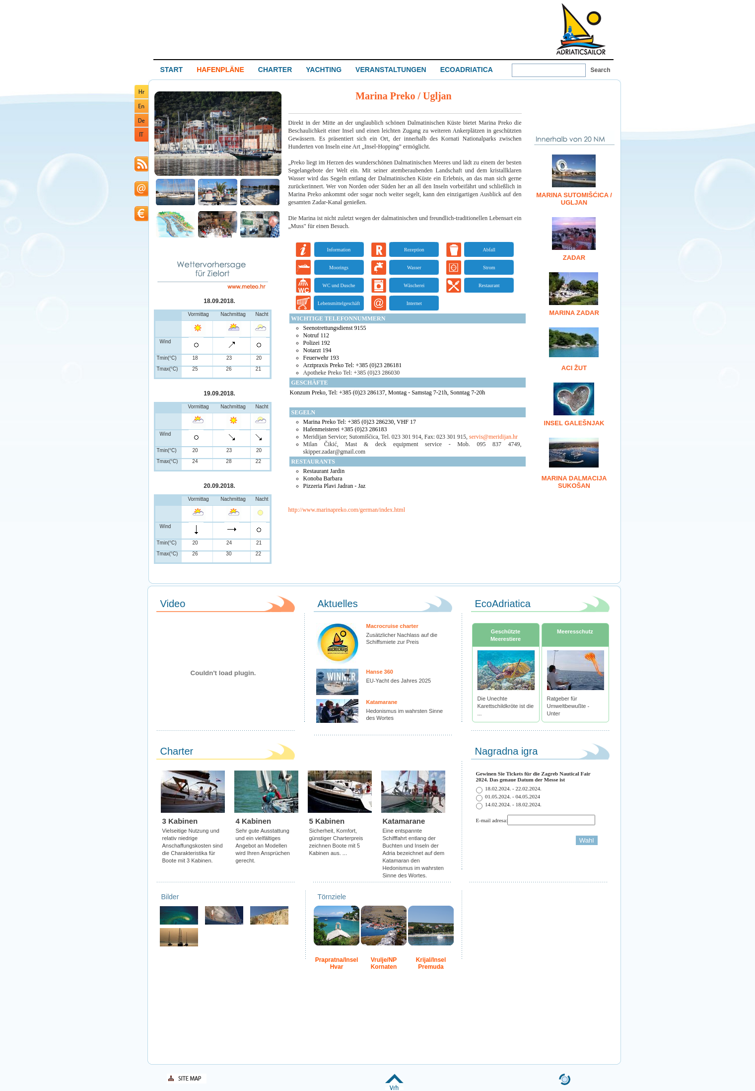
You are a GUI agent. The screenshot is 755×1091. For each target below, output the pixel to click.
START (171, 70)
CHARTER (275, 70)
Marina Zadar (574, 312)
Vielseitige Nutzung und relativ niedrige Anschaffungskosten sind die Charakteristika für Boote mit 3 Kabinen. (192, 845)
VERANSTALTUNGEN (390, 70)
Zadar (574, 257)
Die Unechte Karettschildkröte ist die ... (506, 706)
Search (601, 70)
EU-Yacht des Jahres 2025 (398, 681)
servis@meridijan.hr (493, 436)
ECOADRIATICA (466, 70)
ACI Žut (574, 368)
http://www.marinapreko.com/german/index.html (347, 509)
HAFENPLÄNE (220, 70)
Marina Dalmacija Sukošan (574, 481)
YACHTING (324, 70)
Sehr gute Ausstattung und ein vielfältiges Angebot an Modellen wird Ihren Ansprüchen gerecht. (263, 845)
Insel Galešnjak (574, 423)
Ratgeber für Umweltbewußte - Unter (568, 706)
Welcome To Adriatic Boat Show (580, 28)
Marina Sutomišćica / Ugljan (574, 198)
